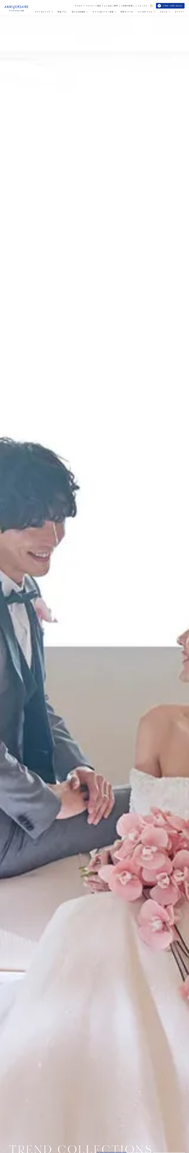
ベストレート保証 (93, 6)
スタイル (165, 12)
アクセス (78, 6)
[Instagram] (151, 5)
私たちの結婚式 (80, 12)
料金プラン (62, 12)
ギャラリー (180, 12)
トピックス (142, 6)
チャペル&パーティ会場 (104, 12)
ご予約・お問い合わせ (170, 5)
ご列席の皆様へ (128, 6)
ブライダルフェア (44, 12)
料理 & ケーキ (127, 12)
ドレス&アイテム (146, 12)
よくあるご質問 (111, 6)
